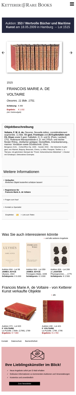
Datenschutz (16, 341)
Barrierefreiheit (31, 341)
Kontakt (4, 341)
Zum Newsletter (24, 384)
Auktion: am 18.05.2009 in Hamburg (37, 25)
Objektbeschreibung (18, 127)
